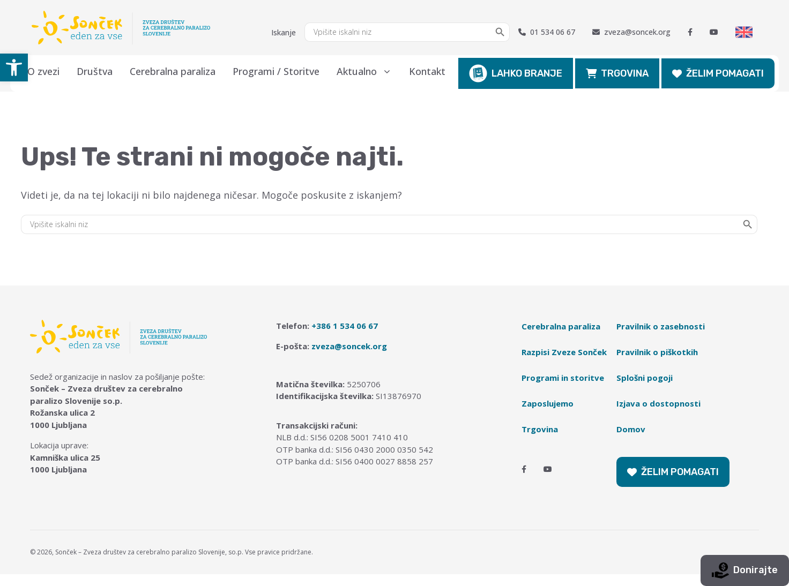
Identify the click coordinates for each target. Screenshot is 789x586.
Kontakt (427, 71)
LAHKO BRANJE (515, 73)
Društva (95, 71)
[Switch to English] (744, 32)
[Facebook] (690, 32)
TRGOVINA (617, 73)
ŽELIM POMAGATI (718, 73)
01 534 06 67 (546, 32)
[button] (14, 67)
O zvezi (43, 71)
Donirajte (745, 570)
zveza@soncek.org (631, 32)
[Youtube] (714, 32)
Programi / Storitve (276, 71)
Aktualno (368, 71)
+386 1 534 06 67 (344, 325)
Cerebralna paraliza (172, 71)
